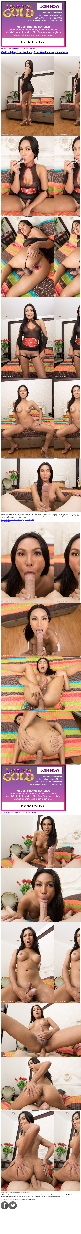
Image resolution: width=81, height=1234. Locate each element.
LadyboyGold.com (19, 1199)
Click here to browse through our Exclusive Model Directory (15, 1192)
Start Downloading (5, 521)
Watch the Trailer (5, 814)
